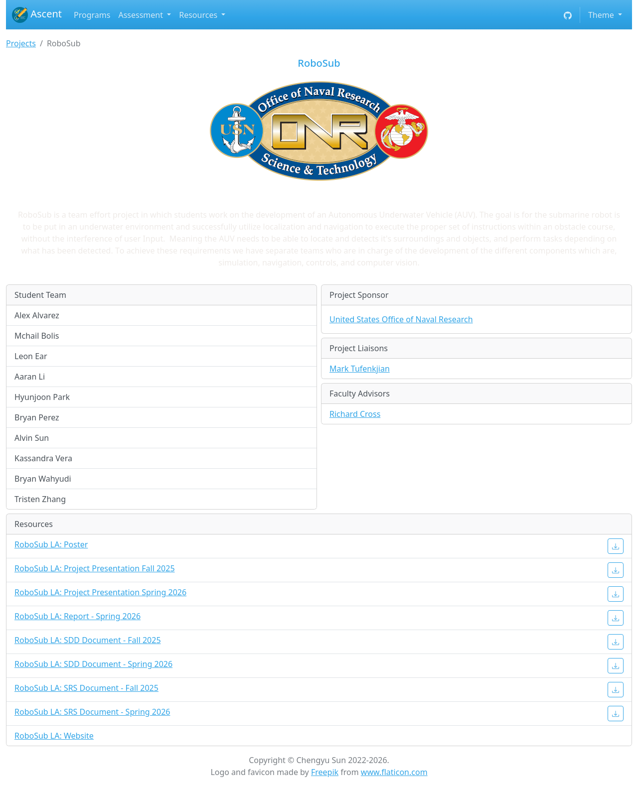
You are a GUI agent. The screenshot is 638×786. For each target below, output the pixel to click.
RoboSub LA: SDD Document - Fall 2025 (87, 640)
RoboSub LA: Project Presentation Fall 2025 (94, 568)
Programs (92, 14)
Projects (21, 43)
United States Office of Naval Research (401, 319)
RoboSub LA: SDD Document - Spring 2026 (93, 663)
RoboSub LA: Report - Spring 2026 (77, 616)
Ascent (37, 15)
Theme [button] (602, 14)
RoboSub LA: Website (54, 735)
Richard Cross (354, 413)
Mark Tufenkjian (359, 368)
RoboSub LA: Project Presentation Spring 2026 (100, 592)
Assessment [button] (141, 14)
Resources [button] (199, 14)
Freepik (324, 772)
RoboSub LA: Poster (51, 544)
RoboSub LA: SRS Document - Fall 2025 (86, 687)
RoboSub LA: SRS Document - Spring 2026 (92, 711)
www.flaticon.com (394, 772)
